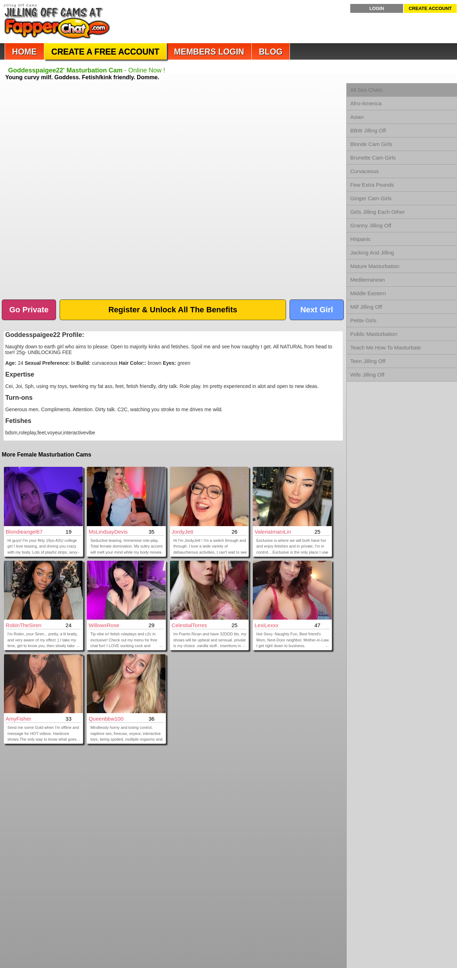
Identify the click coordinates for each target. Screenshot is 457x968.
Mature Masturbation (375, 266)
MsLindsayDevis (108, 532)
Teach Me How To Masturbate (385, 347)
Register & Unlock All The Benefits (172, 309)
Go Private (29, 309)
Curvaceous (364, 171)
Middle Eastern (368, 293)
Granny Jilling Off (370, 225)
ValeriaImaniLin (273, 532)
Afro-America (366, 103)
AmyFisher (18, 719)
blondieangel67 (24, 532)
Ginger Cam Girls (371, 198)
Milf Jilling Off (366, 307)
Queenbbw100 (106, 719)
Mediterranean (367, 280)
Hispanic (360, 239)
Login (376, 8)
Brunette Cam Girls (373, 158)
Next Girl (316, 309)
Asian (357, 117)
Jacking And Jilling (372, 252)
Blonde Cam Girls (371, 144)
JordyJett (183, 532)
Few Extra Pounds (372, 185)
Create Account (430, 8)
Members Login (209, 51)
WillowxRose (104, 625)
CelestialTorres (189, 625)
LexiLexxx (266, 625)
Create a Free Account (105, 51)
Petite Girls (363, 320)
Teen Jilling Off (367, 361)
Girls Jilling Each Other (377, 212)
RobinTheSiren (23, 625)
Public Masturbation (373, 334)
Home (24, 51)
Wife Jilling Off (367, 375)
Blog (270, 51)
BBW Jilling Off (368, 130)
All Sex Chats (366, 90)
